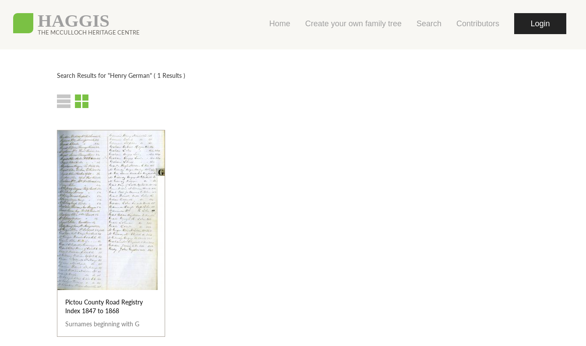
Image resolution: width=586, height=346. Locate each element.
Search (429, 23)
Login (540, 23)
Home (279, 23)
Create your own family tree (353, 23)
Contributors (477, 23)
